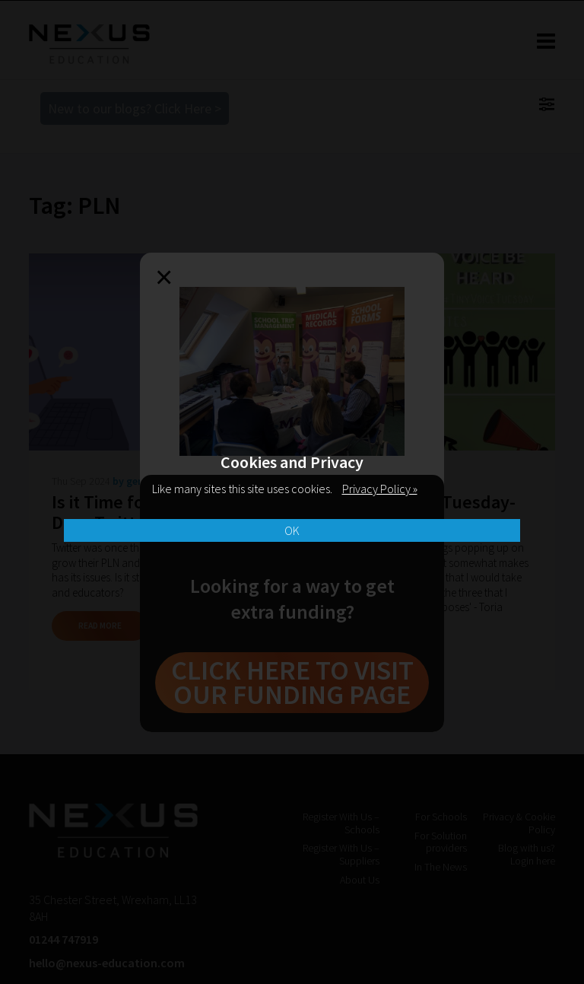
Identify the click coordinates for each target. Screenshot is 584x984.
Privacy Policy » (379, 488)
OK (292, 530)
